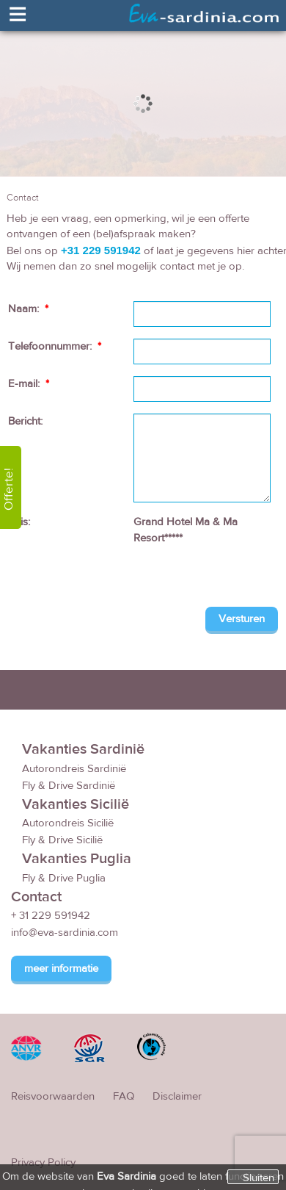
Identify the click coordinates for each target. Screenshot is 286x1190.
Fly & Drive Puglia (64, 879)
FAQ (123, 1098)
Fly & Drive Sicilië (62, 841)
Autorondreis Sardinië (74, 769)
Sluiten (258, 1177)
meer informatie (61, 970)
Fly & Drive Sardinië (68, 786)
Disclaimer (177, 1098)
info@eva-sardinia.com (64, 934)
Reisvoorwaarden (53, 1098)
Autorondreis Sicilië (68, 824)
